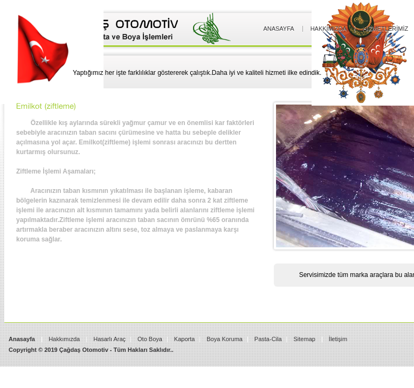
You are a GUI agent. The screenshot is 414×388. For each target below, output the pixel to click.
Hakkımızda (328, 28)
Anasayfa (278, 28)
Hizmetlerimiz (385, 28)
